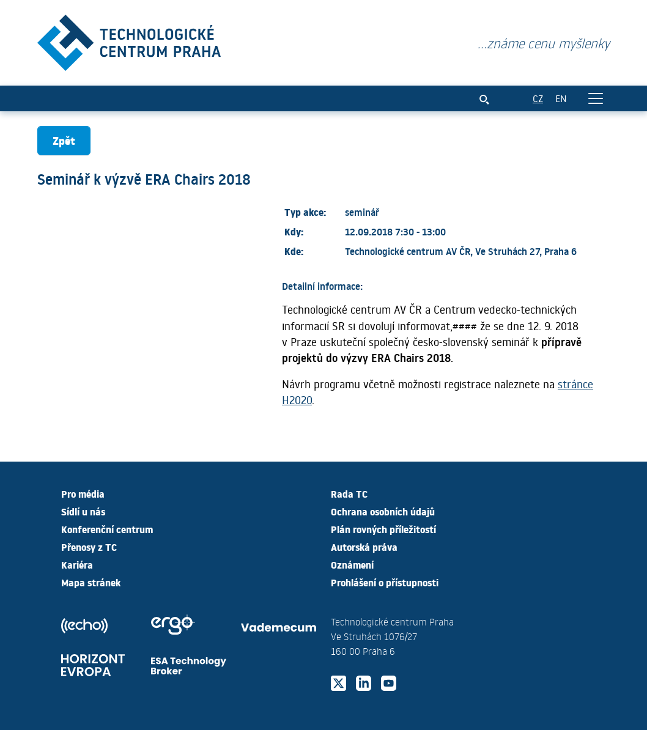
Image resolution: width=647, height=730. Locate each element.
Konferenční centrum (107, 529)
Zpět (64, 140)
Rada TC (349, 493)
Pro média (83, 493)
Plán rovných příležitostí (383, 529)
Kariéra (77, 564)
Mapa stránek (90, 582)
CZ (538, 98)
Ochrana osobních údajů (383, 511)
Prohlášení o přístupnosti (384, 582)
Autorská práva (364, 546)
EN (561, 98)
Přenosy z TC (89, 546)
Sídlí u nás (83, 511)
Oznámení (352, 564)
